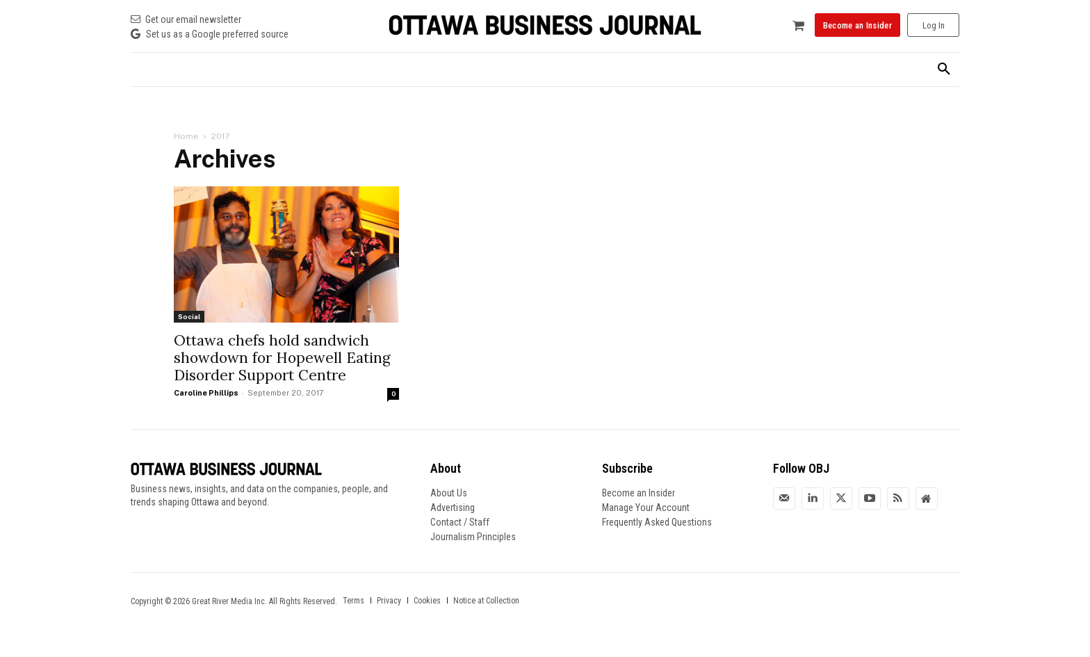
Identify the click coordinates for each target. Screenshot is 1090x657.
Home (186, 136)
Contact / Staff (459, 522)
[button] (944, 69)
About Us (448, 492)
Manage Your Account (646, 507)
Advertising (452, 507)
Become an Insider (638, 492)
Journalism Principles (473, 536)
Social (189, 316)
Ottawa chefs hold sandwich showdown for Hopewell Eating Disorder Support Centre (282, 357)
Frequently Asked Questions (657, 522)
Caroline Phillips (206, 393)
